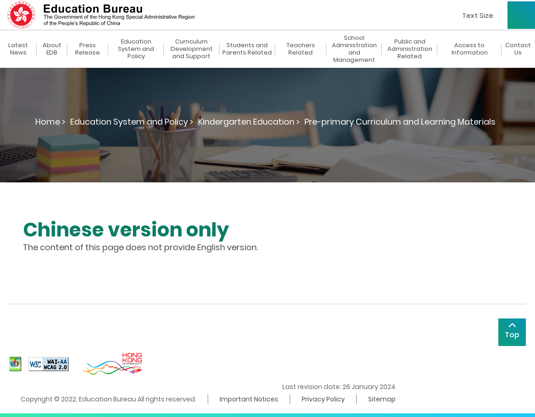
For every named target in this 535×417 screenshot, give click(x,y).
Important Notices (249, 399)
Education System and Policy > (131, 121)
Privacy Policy (323, 399)
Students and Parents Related (247, 49)
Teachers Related (301, 49)
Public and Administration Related (409, 49)
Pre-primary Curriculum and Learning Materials (400, 121)
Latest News (18, 49)
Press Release (87, 49)
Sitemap (382, 399)
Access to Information (470, 49)
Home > (50, 121)
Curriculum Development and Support (192, 49)
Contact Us (518, 49)
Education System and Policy (136, 49)
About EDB (52, 49)
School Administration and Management (354, 49)
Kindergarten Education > (249, 121)
